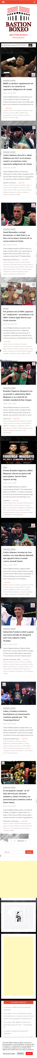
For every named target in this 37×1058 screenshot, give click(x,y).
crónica (6, 113)
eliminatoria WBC (17, 743)
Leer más (9, 108)
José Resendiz (12, 507)
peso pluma (19, 510)
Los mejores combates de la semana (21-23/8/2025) (16, 1032)
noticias (21, 348)
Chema (17, 662)
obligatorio (21, 426)
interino (11, 267)
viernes (11, 117)
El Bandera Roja (16, 264)
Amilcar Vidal (7, 503)
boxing (18, 110)
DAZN (17, 823)
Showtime (12, 194)
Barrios (5, 344)
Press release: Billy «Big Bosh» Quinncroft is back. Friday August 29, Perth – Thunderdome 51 (18, 1024)
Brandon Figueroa (20, 421)
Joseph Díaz (16, 828)
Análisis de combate (9, 80)
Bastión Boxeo (18, 34)
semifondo (13, 594)
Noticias (5, 308)
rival (26, 271)
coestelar (24, 585)
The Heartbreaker (17, 514)
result (14, 115)
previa (18, 512)
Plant (13, 269)
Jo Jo (9, 828)
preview (24, 512)
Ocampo (21, 666)
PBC (15, 190)
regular (6, 353)
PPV (18, 269)
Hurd (16, 505)
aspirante (6, 110)
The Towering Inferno (11, 753)
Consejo (23, 344)
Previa (5, 467)
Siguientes (20, 841)
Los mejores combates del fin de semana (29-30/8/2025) (17, 1008)
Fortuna (23, 826)
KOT (10, 190)
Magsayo (13, 426)
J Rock (21, 187)
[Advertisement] (18, 879)
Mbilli (22, 113)
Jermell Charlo (12, 666)
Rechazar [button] (20, 1053)
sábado (11, 430)
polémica (11, 351)
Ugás (19, 353)
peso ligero (25, 828)
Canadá (24, 110)
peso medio (21, 190)
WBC (17, 117)
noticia (15, 348)
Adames (5, 585)
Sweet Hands (21, 274)
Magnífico (22, 507)
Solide (27, 115)
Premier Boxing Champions (24, 351)
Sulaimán (13, 353)
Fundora (17, 664)
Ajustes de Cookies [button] (9, 1053)
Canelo (30, 110)
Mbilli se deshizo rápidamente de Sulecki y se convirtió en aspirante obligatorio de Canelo (18, 86)
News (10, 348)
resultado (20, 115)
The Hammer (29, 750)
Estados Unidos (25, 185)
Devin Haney (24, 823)
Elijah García (27, 503)
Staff (4, 93)
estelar (11, 423)
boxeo (13, 110)
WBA (23, 353)
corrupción (16, 346)
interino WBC (14, 113)
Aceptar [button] (29, 1053)
